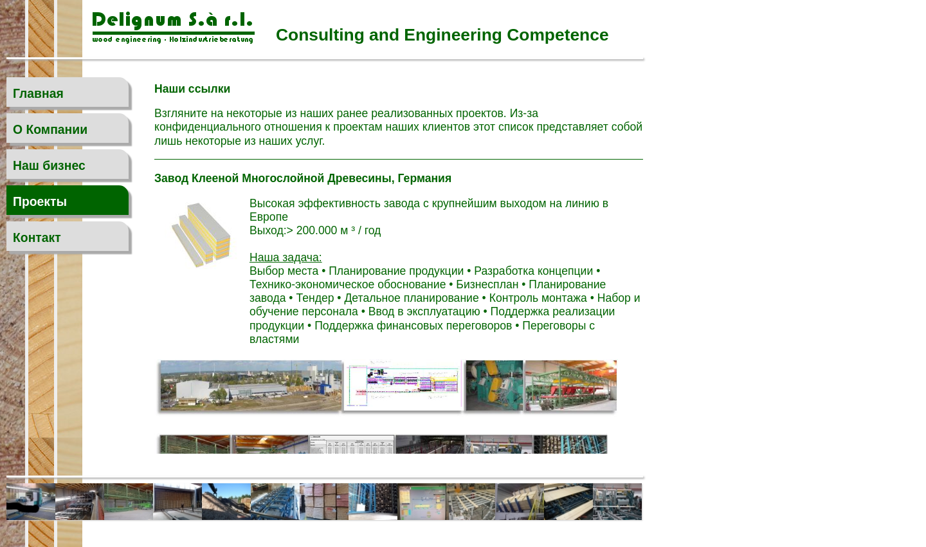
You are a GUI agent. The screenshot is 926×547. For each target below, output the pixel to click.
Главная (38, 93)
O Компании (50, 129)
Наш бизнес (49, 165)
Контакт (37, 237)
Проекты (40, 201)
